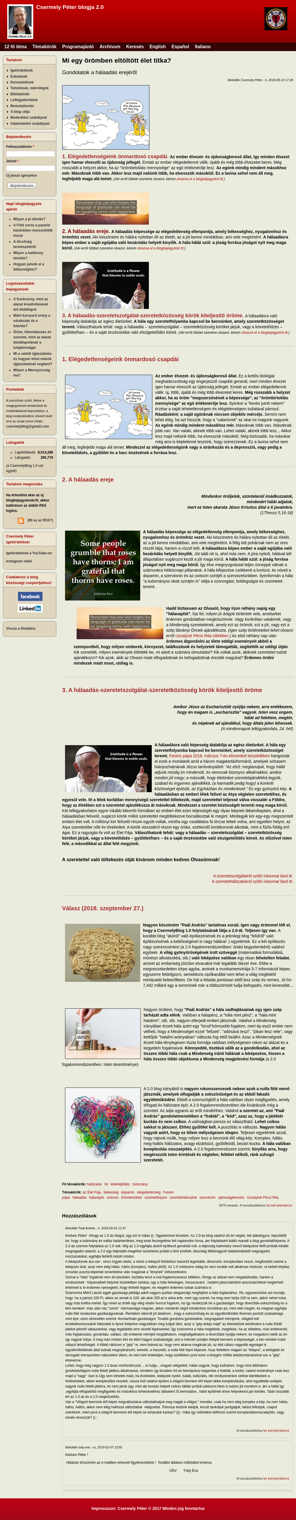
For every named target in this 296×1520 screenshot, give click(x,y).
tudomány (140, 1184)
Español (180, 46)
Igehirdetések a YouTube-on (29, 553)
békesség (111, 1192)
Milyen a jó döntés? (29, 219)
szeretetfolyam (156, 1198)
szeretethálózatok (183, 1198)
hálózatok (94, 1184)
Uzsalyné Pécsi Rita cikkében (202, 635)
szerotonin (207, 1198)
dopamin (127, 1192)
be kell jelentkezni (279, 1205)
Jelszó (12, 161)
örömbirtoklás (131, 1198)
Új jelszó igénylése (21, 176)
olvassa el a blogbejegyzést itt (200, 179)
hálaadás (80, 1198)
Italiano (203, 46)
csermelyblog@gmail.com (27, 426)
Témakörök (44, 46)
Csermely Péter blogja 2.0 (70, 7)
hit (106, 1184)
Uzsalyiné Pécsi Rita (262, 1198)
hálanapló (96, 1198)
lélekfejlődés (120, 1184)
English (157, 46)
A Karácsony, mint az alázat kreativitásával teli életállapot (30, 304)
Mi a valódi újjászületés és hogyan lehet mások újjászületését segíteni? (32, 359)
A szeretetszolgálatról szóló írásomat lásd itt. (253, 876)
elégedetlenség (148, 1192)
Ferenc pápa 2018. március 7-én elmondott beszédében (219, 756)
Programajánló (78, 46)
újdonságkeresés (231, 1198)
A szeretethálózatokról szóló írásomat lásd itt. (252, 881)
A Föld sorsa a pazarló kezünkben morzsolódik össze (33, 230)
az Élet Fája (92, 1192)
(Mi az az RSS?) (40, 520)
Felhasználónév (20, 147)
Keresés (135, 46)
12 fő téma (15, 46)
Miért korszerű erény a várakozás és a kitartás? (31, 321)
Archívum (110, 46)
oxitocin (113, 1198)
